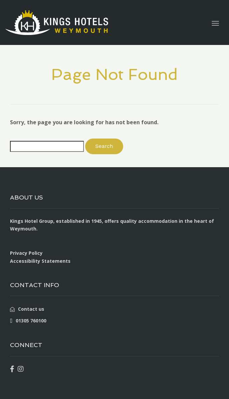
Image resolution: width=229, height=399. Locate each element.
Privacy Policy (26, 253)
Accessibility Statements (40, 261)
